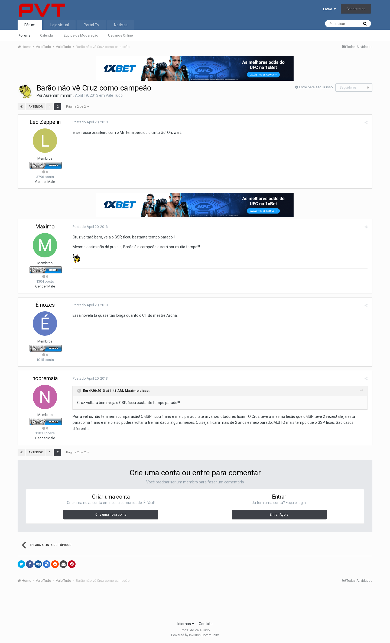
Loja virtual (59, 25)
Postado (89, 122)
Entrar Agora (279, 514)
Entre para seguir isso (316, 87)
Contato (206, 624)
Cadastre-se (355, 9)
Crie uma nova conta (110, 514)
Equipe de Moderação (81, 35)
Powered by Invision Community (195, 635)
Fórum (29, 25)
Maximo (45, 226)
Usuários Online (120, 35)
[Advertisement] (195, 604)
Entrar (329, 9)
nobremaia (45, 378)
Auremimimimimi (58, 95)
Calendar (47, 35)
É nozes (45, 305)
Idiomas (185, 624)
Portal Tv (91, 25)
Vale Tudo (114, 95)
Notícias (121, 25)
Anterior (36, 106)
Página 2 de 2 (77, 106)
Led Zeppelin (45, 122)
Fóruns (24, 35)
